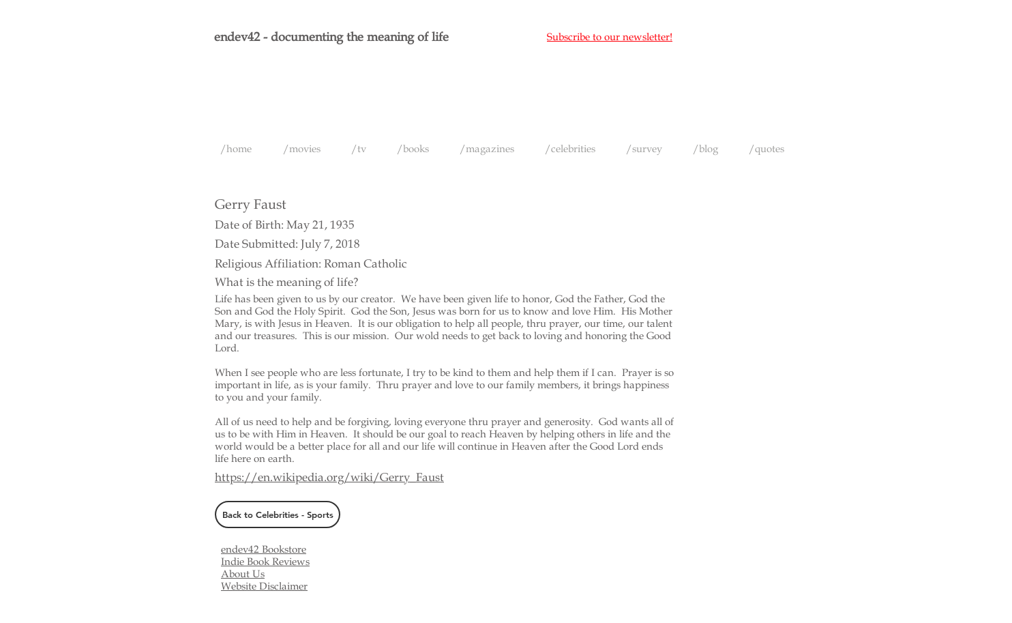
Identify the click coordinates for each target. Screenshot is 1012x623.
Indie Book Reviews (265, 561)
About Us (243, 574)
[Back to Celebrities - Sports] (277, 514)
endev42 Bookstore (263, 549)
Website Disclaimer (264, 586)
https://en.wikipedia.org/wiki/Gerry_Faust (329, 477)
